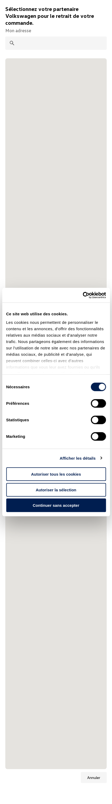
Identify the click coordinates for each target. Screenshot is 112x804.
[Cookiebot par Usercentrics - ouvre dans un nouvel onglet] (82, 295)
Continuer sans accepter (56, 505)
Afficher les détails (78, 458)
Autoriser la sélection (56, 489)
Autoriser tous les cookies (56, 474)
